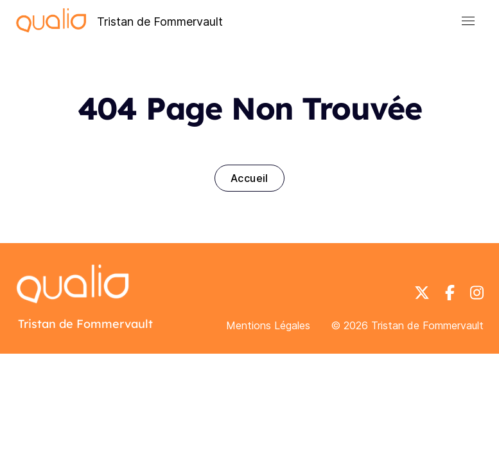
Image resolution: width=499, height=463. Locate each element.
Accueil (249, 178)
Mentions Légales (268, 325)
